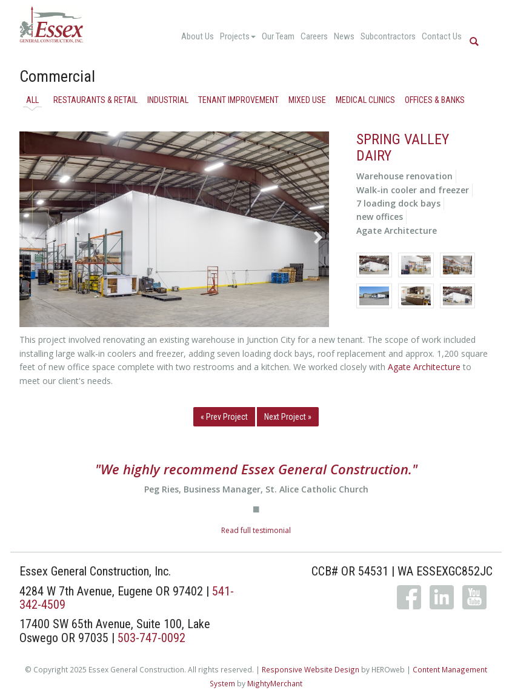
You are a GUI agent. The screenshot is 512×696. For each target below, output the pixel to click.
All (32, 100)
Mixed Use (307, 100)
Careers (314, 36)
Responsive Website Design (310, 669)
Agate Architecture (424, 367)
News (344, 36)
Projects (238, 36)
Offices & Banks (435, 100)
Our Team (278, 36)
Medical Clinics (365, 100)
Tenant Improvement (238, 100)
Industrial (167, 100)
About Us (197, 36)
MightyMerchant (274, 683)
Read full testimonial (256, 530)
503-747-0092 (151, 638)
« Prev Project (224, 417)
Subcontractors (388, 36)
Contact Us (442, 36)
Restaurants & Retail (95, 100)
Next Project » (287, 417)
